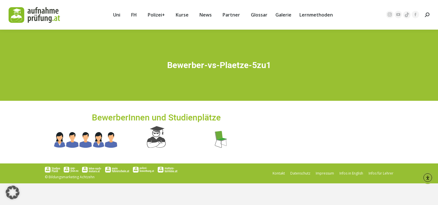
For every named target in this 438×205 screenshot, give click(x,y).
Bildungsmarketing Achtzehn (72, 177)
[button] (12, 192)
